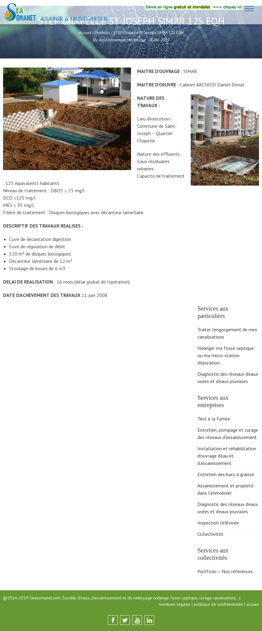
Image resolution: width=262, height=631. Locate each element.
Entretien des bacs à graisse (225, 474)
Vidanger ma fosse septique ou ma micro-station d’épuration (225, 355)
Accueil (85, 32)
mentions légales (174, 604)
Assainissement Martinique (122, 40)
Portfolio (102, 32)
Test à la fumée (213, 419)
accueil (252, 604)
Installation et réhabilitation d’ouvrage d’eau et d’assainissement (226, 455)
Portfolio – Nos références (225, 571)
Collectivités (210, 534)
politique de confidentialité (218, 604)
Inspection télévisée (218, 523)
